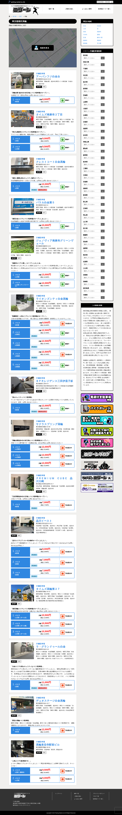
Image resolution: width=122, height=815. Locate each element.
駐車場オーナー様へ (98, 799)
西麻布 (99, 31)
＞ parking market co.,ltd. (17, 2)
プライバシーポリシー (99, 793)
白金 (84, 26)
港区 (20, 16)
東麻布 (99, 40)
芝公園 (99, 43)
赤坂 (84, 31)
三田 (84, 29)
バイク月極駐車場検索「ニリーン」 (22, 795)
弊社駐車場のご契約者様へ (104, 2)
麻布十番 (99, 37)
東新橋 (85, 43)
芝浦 (84, 37)
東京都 (14, 16)
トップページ (58, 793)
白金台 (99, 26)
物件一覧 (76, 793)
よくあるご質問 (78, 799)
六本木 (85, 34)
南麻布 (85, 40)
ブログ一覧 (96, 796)
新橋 (98, 34)
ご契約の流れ (77, 796)
